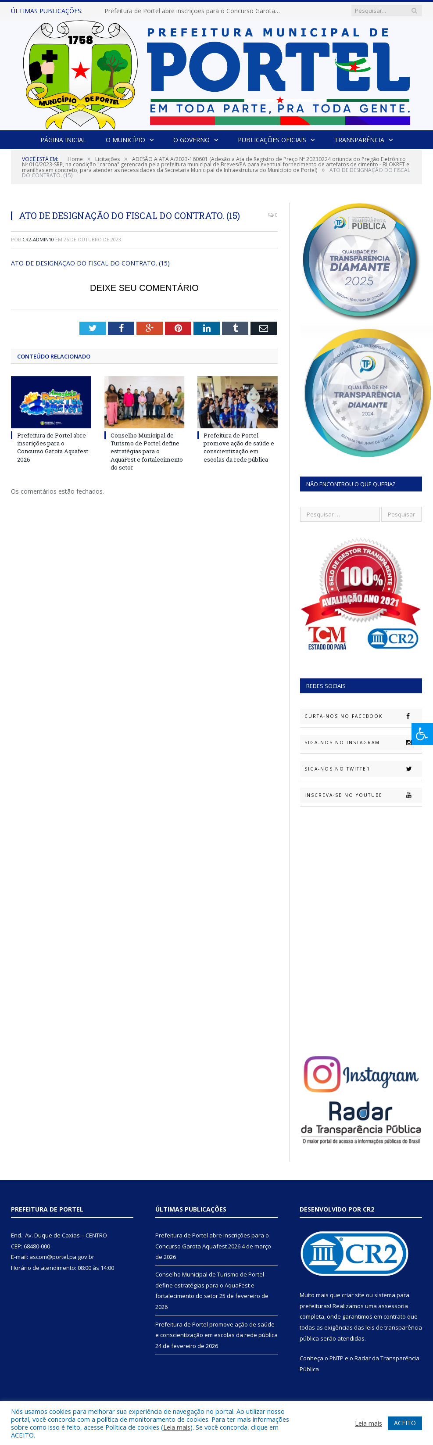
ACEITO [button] (405, 1423)
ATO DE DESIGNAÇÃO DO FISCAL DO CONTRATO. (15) (90, 263)
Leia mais (176, 1427)
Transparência (359, 140)
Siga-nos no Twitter (363, 769)
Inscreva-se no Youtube (363, 795)
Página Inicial (63, 140)
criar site (353, 1295)
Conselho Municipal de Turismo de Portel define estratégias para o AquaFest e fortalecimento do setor (147, 451)
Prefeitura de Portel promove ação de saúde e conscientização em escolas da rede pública (239, 447)
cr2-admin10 (38, 239)
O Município (125, 140)
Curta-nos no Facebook (363, 716)
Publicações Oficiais (272, 140)
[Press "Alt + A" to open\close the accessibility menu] (422, 734)
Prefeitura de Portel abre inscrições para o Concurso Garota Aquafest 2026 (194, 11)
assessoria (393, 1306)
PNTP (336, 1358)
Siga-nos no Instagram (363, 742)
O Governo (191, 140)
